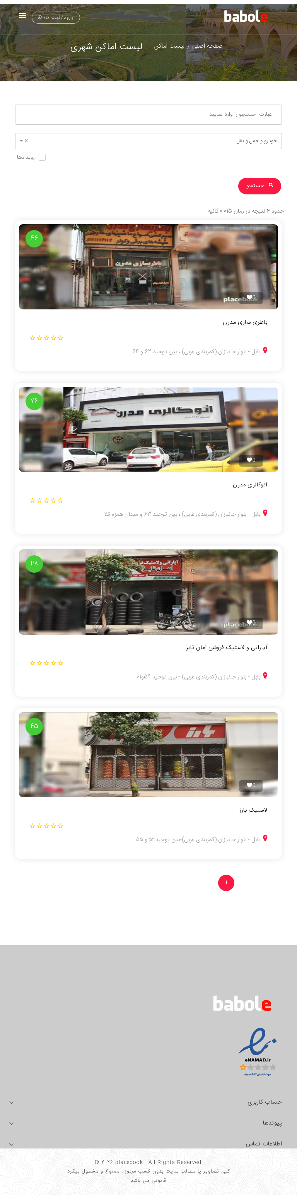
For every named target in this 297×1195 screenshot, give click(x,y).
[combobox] (148, 141)
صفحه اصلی (207, 46)
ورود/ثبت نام (56, 17)
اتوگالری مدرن (250, 485)
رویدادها (26, 157)
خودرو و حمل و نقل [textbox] (151, 141)
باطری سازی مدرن (245, 322)
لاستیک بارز (253, 810)
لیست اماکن (169, 46)
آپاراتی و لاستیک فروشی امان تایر (226, 647)
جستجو (259, 186)
